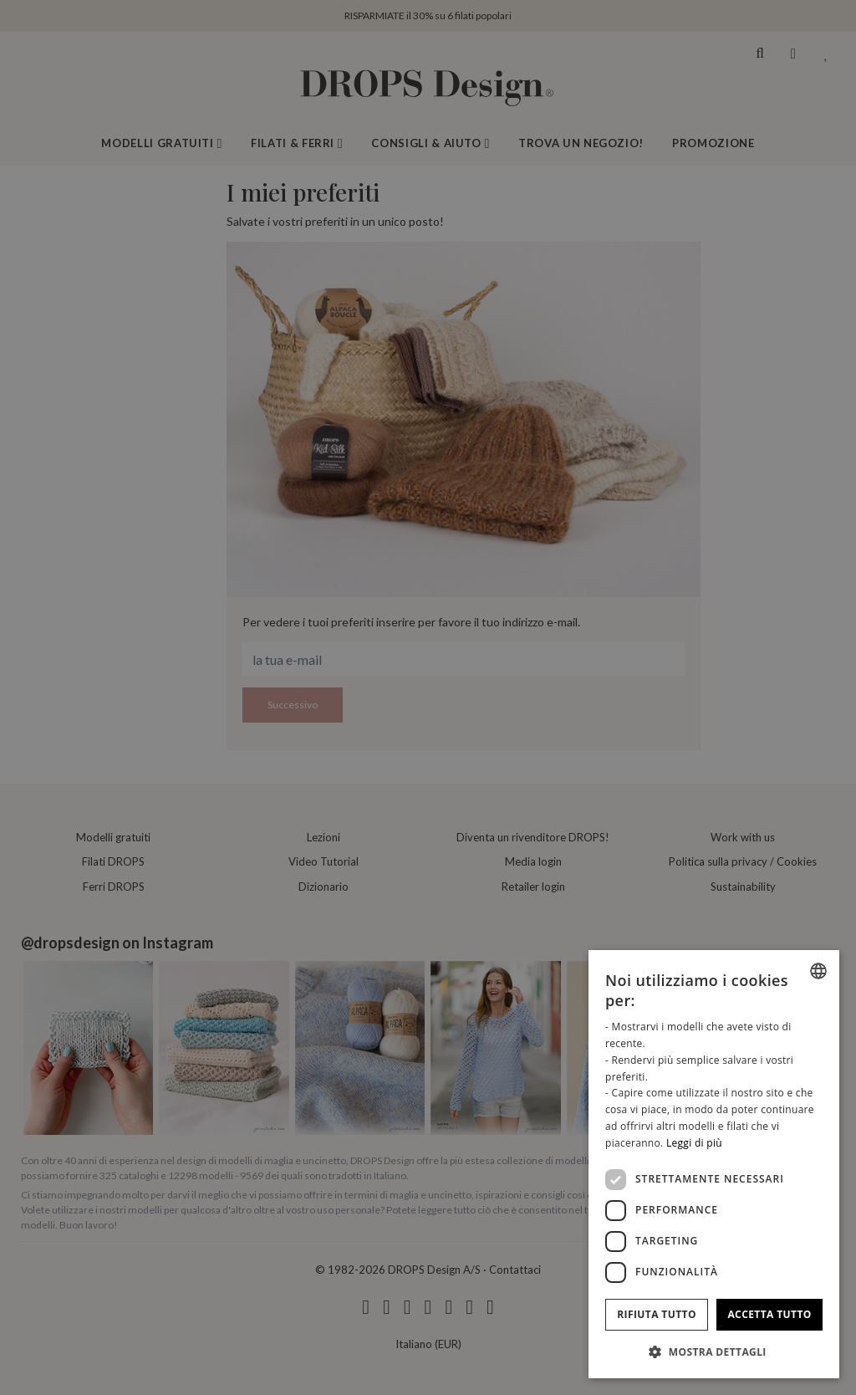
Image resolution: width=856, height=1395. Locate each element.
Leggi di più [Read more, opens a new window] (694, 1143)
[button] (714, 1351)
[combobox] (818, 971)
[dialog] (713, 1164)
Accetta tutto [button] (769, 1314)
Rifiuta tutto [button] (656, 1314)
